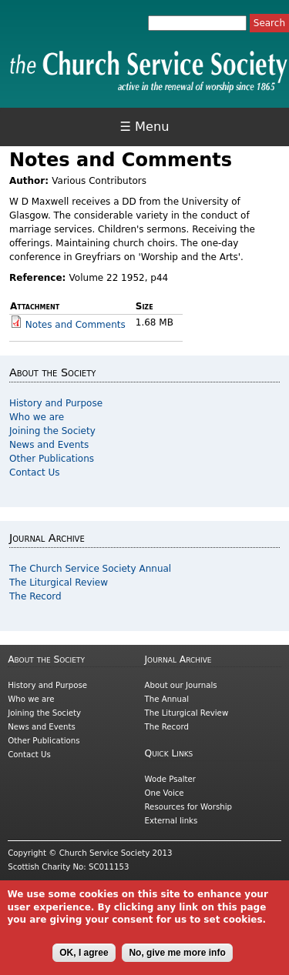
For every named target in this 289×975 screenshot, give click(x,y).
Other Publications (51, 458)
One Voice (164, 793)
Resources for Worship (188, 807)
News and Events (49, 444)
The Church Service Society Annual (90, 568)
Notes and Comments (75, 324)
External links (171, 820)
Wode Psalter (170, 779)
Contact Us (34, 472)
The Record (35, 596)
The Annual (167, 699)
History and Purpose (55, 403)
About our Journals (181, 685)
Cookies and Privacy (47, 887)
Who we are (36, 417)
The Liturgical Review (58, 582)
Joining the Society (52, 431)
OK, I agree (83, 961)
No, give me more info (177, 961)
